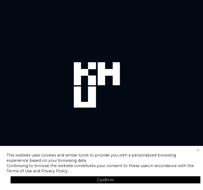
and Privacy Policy (50, 171)
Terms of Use (19, 171)
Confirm (105, 179)
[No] (197, 150)
